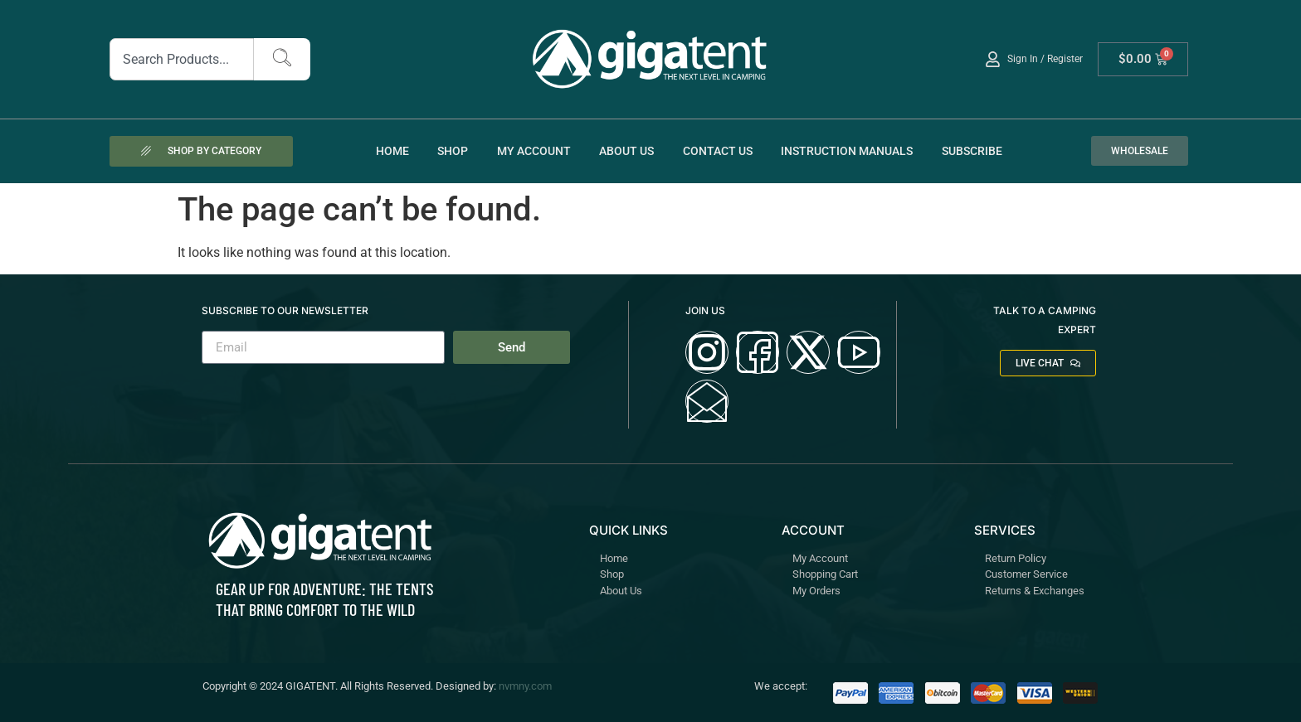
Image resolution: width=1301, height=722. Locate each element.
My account (534, 150)
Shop (452, 150)
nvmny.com (525, 686)
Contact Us (718, 150)
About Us (626, 150)
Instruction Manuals (847, 150)
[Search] (282, 59)
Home (392, 150)
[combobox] (182, 59)
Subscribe (972, 150)
